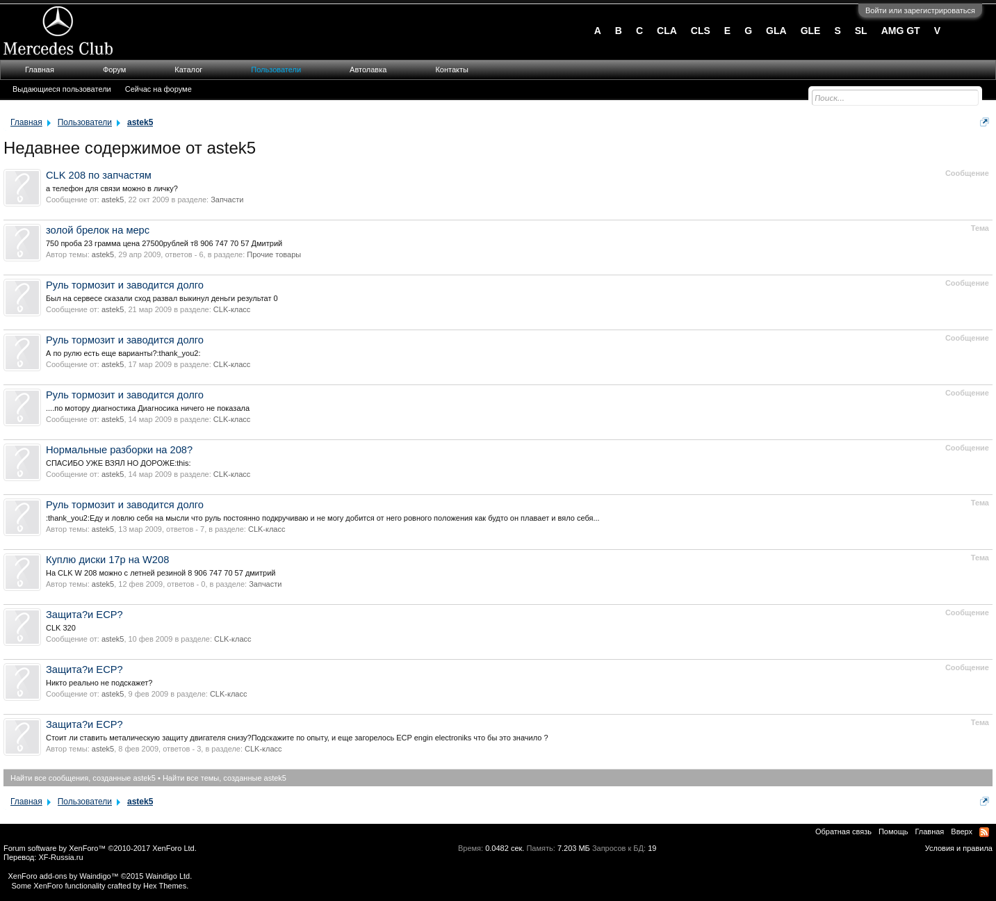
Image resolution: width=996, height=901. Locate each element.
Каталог (188, 69)
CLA (667, 30)
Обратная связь (843, 831)
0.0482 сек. (504, 848)
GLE (811, 30)
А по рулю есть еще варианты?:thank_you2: (123, 353)
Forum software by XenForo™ (100, 848)
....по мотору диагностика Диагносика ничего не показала (148, 408)
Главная (39, 69)
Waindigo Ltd (167, 876)
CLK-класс (232, 309)
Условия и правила (959, 848)
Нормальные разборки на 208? (119, 449)
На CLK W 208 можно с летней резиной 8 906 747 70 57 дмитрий (160, 573)
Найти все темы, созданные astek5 (224, 778)
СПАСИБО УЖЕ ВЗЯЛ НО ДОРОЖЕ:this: (118, 463)
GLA (776, 30)
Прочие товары (274, 254)
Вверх (961, 831)
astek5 (112, 199)
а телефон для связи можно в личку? (112, 188)
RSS (984, 832)
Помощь (893, 831)
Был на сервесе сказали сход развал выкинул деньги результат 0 (162, 298)
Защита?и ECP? (84, 614)
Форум (114, 69)
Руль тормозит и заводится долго (125, 285)
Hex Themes (164, 886)
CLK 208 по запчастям (99, 175)
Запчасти (227, 199)
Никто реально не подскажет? (99, 683)
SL (861, 30)
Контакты (451, 69)
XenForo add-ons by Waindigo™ (63, 876)
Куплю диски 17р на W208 (107, 559)
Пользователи (276, 69)
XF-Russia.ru (60, 857)
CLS (700, 30)
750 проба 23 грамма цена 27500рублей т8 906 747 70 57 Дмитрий (164, 243)
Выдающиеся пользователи (62, 89)
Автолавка (368, 69)
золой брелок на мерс (97, 230)
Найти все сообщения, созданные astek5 (83, 778)
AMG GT (900, 30)
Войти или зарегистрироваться (920, 10)
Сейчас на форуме (158, 89)
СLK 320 (61, 628)
